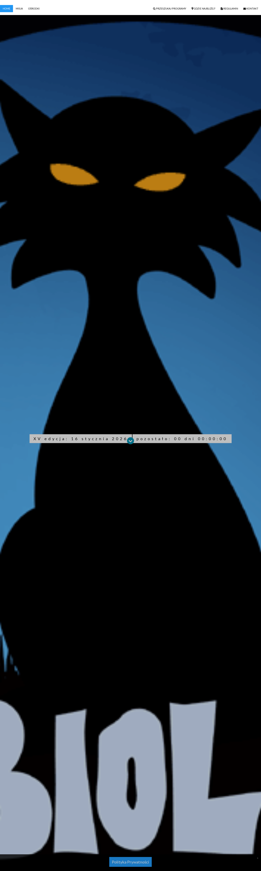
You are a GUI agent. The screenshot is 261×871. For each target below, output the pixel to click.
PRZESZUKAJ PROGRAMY (169, 8)
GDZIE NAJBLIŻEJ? (203, 8)
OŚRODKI (34, 8)
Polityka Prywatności (130, 861)
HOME (6, 8)
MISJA (19, 8)
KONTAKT (250, 8)
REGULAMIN (229, 8)
